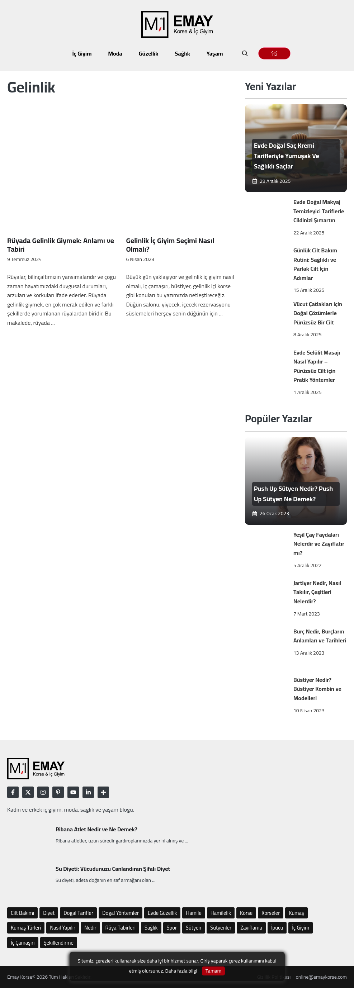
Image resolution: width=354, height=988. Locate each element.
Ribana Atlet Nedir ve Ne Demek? (96, 829)
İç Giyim (81, 53)
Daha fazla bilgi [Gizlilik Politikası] (181, 970)
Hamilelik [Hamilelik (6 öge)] (221, 913)
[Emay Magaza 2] (274, 53)
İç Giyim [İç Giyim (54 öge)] (300, 927)
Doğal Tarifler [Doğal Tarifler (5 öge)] (78, 913)
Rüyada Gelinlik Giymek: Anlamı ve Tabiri (60, 245)
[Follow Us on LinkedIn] (58, 792)
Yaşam (215, 53)
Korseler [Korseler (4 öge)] (270, 913)
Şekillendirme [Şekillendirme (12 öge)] (59, 942)
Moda (115, 53)
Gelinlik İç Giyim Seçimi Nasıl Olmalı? (170, 245)
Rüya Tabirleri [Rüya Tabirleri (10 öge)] (120, 927)
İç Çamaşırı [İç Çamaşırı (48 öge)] (23, 942)
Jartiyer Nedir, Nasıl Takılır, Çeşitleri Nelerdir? (317, 592)
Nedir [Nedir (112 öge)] (90, 927)
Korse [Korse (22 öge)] (246, 913)
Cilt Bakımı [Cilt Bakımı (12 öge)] (22, 913)
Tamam (214, 970)
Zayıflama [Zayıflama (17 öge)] (251, 927)
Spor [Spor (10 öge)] (172, 927)
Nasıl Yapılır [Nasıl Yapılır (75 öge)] (62, 927)
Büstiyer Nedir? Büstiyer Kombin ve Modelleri (317, 688)
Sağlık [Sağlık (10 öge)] (151, 927)
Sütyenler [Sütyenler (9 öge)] (220, 927)
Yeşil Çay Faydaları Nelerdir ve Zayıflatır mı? (318, 543)
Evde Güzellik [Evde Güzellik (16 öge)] (162, 913)
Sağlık (182, 53)
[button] (245, 53)
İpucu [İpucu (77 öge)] (277, 927)
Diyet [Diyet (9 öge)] (49, 913)
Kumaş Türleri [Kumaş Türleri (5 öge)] (26, 927)
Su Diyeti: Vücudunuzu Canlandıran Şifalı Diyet (113, 868)
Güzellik (149, 53)
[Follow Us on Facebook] (13, 792)
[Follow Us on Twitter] (28, 792)
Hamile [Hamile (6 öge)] (194, 913)
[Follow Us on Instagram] (43, 792)
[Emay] (296, 148)
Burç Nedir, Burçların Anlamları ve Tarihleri (319, 636)
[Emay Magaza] (274, 53)
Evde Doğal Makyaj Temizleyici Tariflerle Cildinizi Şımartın (318, 210)
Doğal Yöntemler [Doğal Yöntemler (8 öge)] (120, 913)
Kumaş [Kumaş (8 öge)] (296, 913)
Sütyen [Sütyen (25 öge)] (193, 927)
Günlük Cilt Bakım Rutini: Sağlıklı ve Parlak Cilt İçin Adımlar (315, 264)
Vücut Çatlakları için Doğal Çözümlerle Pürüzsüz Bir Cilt (317, 313)
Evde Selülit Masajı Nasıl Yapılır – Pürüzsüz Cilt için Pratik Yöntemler (316, 366)
